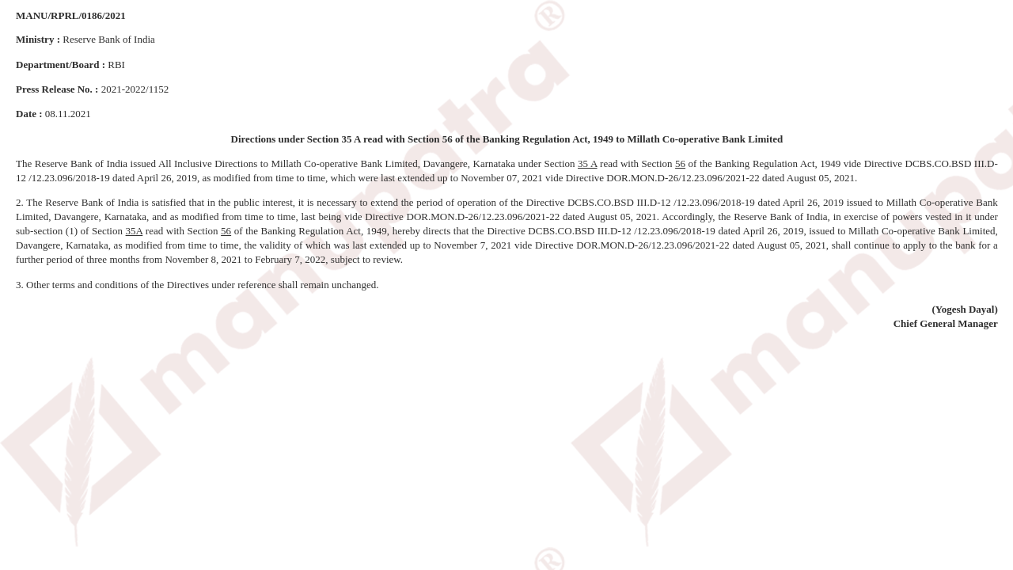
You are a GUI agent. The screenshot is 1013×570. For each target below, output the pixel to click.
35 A (587, 163)
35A (134, 231)
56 (680, 163)
